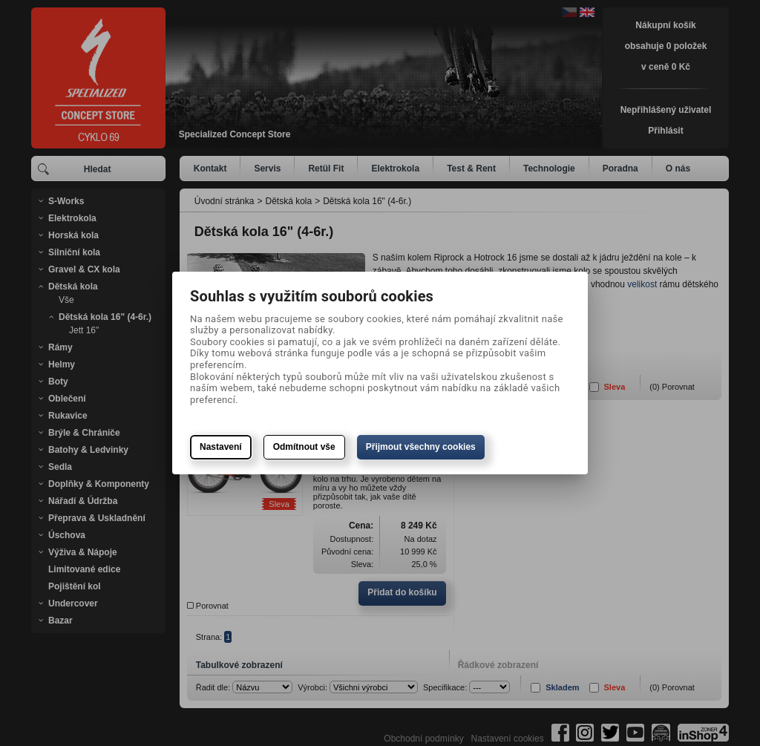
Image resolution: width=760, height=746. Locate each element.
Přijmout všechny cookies (421, 447)
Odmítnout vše (304, 447)
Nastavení (221, 447)
